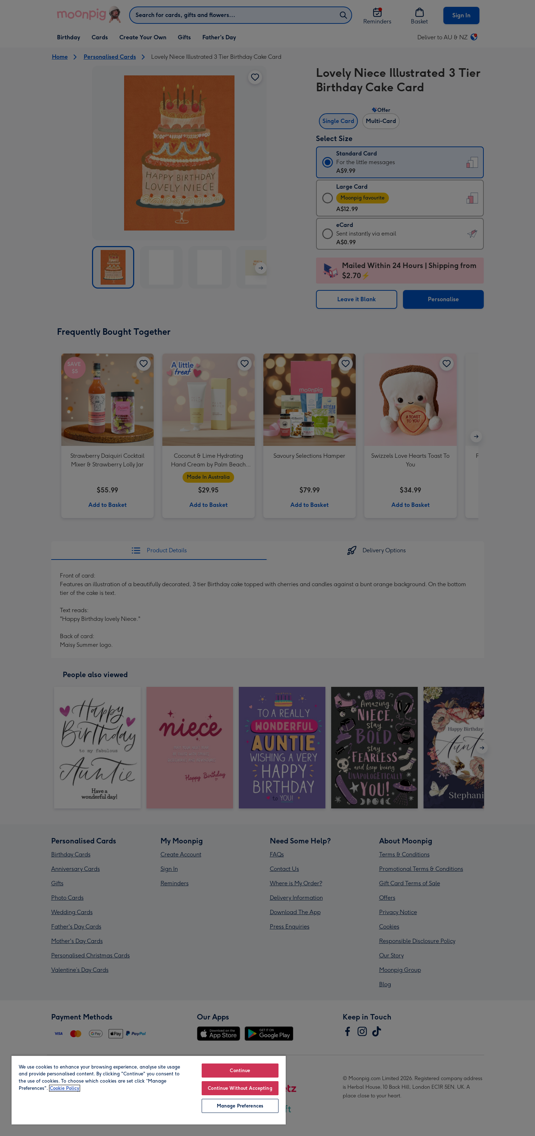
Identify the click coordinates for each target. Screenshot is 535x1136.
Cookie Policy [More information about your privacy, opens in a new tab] (64, 1088)
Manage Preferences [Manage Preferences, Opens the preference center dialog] (240, 1106)
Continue (240, 1070)
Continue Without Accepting (240, 1088)
